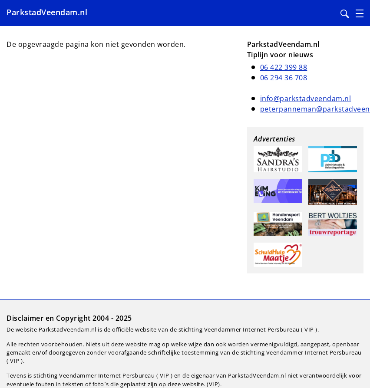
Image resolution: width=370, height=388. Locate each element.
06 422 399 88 (283, 67)
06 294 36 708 (283, 77)
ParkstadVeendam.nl (47, 12)
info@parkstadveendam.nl (305, 98)
